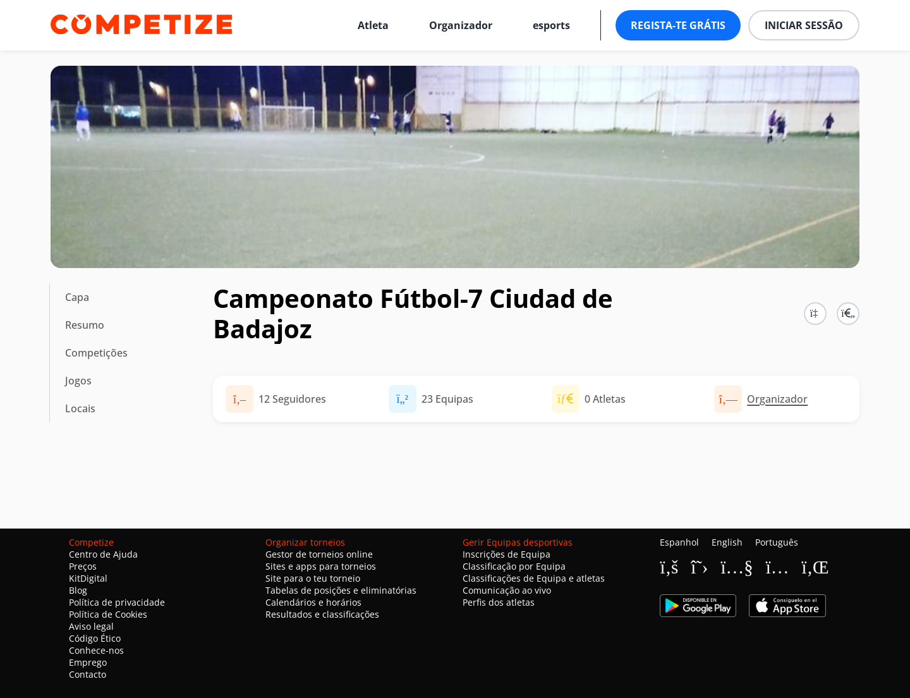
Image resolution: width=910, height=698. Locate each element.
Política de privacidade (117, 602)
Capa (77, 297)
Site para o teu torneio (312, 578)
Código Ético (95, 638)
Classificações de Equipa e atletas (534, 578)
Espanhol (679, 542)
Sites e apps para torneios (320, 566)
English (727, 542)
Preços (83, 566)
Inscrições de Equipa (506, 554)
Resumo (84, 325)
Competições (96, 353)
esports (551, 25)
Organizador (460, 25)
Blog (78, 590)
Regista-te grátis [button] (678, 25)
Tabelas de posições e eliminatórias (340, 590)
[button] (848, 313)
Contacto (87, 674)
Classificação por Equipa (514, 566)
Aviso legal (91, 626)
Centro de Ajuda (103, 554)
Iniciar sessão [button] (804, 25)
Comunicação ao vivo (507, 590)
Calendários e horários (313, 602)
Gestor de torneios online (319, 554)
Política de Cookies (108, 614)
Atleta (373, 25)
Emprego (88, 662)
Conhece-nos (96, 650)
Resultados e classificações (322, 614)
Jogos (78, 381)
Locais (80, 408)
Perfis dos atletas (499, 602)
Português (776, 542)
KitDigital (88, 578)
